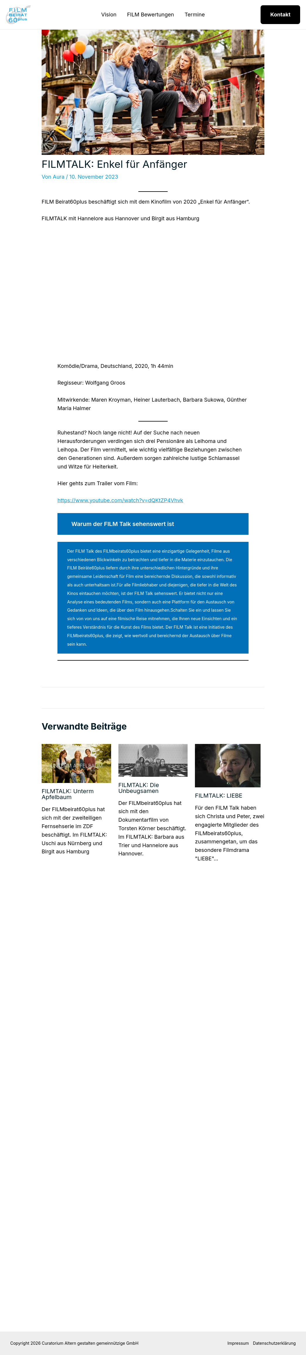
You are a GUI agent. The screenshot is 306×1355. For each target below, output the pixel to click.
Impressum (238, 1343)
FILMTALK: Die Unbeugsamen (138, 787)
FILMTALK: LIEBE (218, 795)
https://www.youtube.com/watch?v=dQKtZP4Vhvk (120, 500)
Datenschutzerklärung (274, 1343)
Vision (108, 14)
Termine (195, 14)
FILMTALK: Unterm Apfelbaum (68, 794)
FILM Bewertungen (150, 14)
